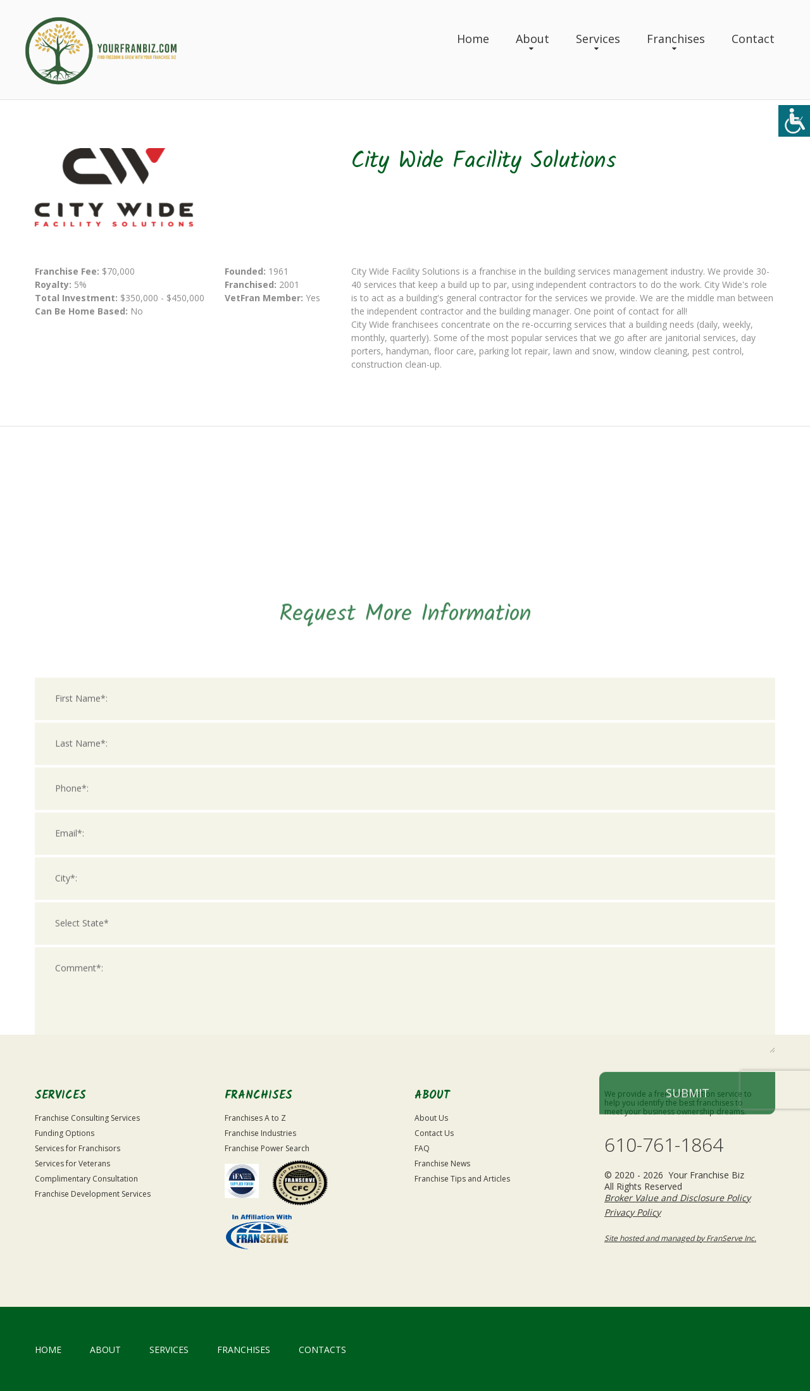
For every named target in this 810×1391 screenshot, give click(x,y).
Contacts (322, 1350)
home (48, 1350)
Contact (753, 38)
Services (598, 38)
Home (473, 38)
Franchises (676, 38)
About (532, 38)
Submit (687, 1306)
